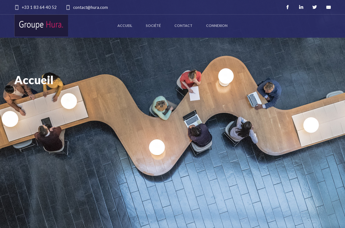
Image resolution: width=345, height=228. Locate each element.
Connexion (217, 25)
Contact (183, 25)
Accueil (124, 25)
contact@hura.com (90, 7)
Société (153, 25)
